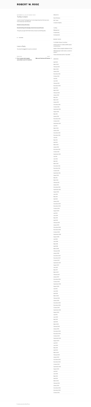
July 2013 (55, 137)
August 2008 (56, 236)
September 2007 (57, 262)
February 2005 (57, 326)
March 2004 (56, 352)
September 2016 (57, 109)
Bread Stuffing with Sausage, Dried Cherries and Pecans (30, 27)
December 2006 (57, 279)
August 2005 (56, 312)
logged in (25, 49)
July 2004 (56, 343)
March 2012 (56, 163)
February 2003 (57, 383)
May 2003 (56, 376)
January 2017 (56, 102)
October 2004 (57, 335)
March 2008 (56, 248)
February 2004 (57, 354)
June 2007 (56, 267)
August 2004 (56, 340)
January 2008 (56, 253)
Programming (56, 32)
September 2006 (57, 283)
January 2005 (56, 328)
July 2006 (56, 288)
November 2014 (57, 118)
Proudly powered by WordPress (23, 404)
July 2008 (56, 239)
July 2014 (55, 125)
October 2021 (56, 76)
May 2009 (56, 217)
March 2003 (56, 380)
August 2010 (56, 191)
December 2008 (57, 227)
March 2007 (56, 272)
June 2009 (56, 215)
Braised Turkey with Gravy (23, 24)
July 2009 (56, 213)
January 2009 (56, 225)
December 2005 (57, 302)
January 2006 (56, 300)
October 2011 (56, 170)
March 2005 (56, 324)
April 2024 (56, 62)
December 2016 (57, 104)
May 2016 (56, 113)
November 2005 (57, 305)
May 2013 (56, 140)
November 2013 (57, 135)
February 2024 (57, 66)
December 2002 (57, 387)
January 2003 (56, 385)
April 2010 (56, 198)
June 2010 (56, 194)
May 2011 (55, 177)
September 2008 (57, 234)
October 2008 (57, 232)
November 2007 (57, 258)
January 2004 (56, 357)
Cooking (21, 37)
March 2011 (56, 180)
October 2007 (57, 260)
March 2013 (56, 144)
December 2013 (57, 132)
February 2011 (56, 182)
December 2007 (57, 255)
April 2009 (56, 220)
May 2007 (56, 269)
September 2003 (57, 366)
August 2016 (56, 111)
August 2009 (56, 210)
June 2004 (56, 345)
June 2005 (56, 317)
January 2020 (56, 95)
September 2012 (57, 154)
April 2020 (56, 88)
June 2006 (56, 291)
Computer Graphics (58, 22)
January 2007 (56, 276)
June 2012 (56, 158)
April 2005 (56, 321)
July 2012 (55, 156)
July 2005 (56, 314)
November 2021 (57, 73)
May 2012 (56, 161)
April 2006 (56, 293)
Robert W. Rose (28, 4)
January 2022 (56, 71)
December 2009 (57, 203)
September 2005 (57, 310)
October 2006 (57, 281)
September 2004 (57, 338)
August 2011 (56, 175)
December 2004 (57, 331)
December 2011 (57, 165)
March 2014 (56, 128)
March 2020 (56, 90)
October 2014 (56, 121)
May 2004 (56, 347)
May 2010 (56, 196)
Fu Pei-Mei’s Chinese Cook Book (60, 42)
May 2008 (56, 243)
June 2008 (56, 241)
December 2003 (57, 359)
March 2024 (56, 64)
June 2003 (56, 373)
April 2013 (56, 142)
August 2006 (56, 286)
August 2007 (56, 265)
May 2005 (56, 319)
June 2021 (56, 80)
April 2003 (56, 378)
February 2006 (57, 298)
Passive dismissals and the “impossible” (62, 54)
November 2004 (57, 333)
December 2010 (57, 187)
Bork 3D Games (57, 18)
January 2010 (56, 201)
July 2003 (55, 371)
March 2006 (56, 295)
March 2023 (56, 69)
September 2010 (57, 189)
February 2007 (57, 274)
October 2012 (56, 151)
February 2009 (57, 222)
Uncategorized (57, 34)
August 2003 (56, 368)
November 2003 (57, 361)
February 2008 (57, 250)
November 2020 (57, 85)
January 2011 (56, 184)
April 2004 (56, 350)
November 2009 (57, 206)
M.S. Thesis (56, 20)
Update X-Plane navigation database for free (63, 48)
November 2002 (57, 390)
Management (56, 30)
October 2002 (57, 392)
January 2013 (56, 147)
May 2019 (56, 97)
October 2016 (56, 106)
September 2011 (57, 173)
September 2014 (57, 123)
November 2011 (57, 168)
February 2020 (57, 92)
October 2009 (57, 208)
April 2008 (56, 246)
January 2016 (56, 116)
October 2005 (57, 307)
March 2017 (56, 99)
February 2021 (56, 83)
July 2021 (55, 78)
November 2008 (57, 229)
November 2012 (57, 149)
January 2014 (56, 130)
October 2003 (57, 364)
